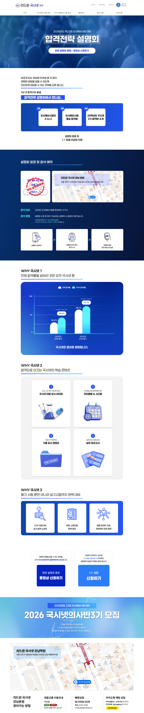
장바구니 (111, 4)
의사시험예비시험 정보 (62, 13)
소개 (25, 13)
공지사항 (100, 13)
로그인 (93, 4)
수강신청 (119, 13)
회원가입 (102, 4)
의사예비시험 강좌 (44, 13)
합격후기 (81, 13)
